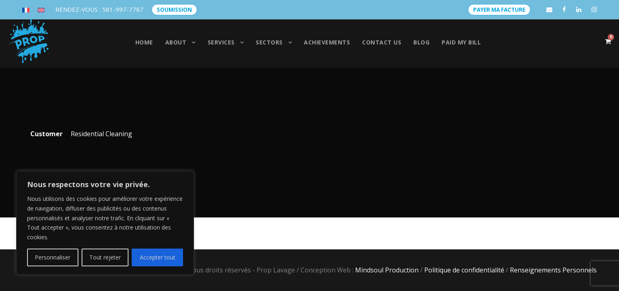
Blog (421, 42)
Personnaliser (52, 257)
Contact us (381, 42)
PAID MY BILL (461, 42)
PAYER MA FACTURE (499, 9)
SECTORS (269, 42)
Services (221, 42)
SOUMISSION (174, 9)
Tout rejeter (105, 257)
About (176, 42)
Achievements (327, 42)
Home (144, 42)
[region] (105, 223)
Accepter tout (157, 257)
